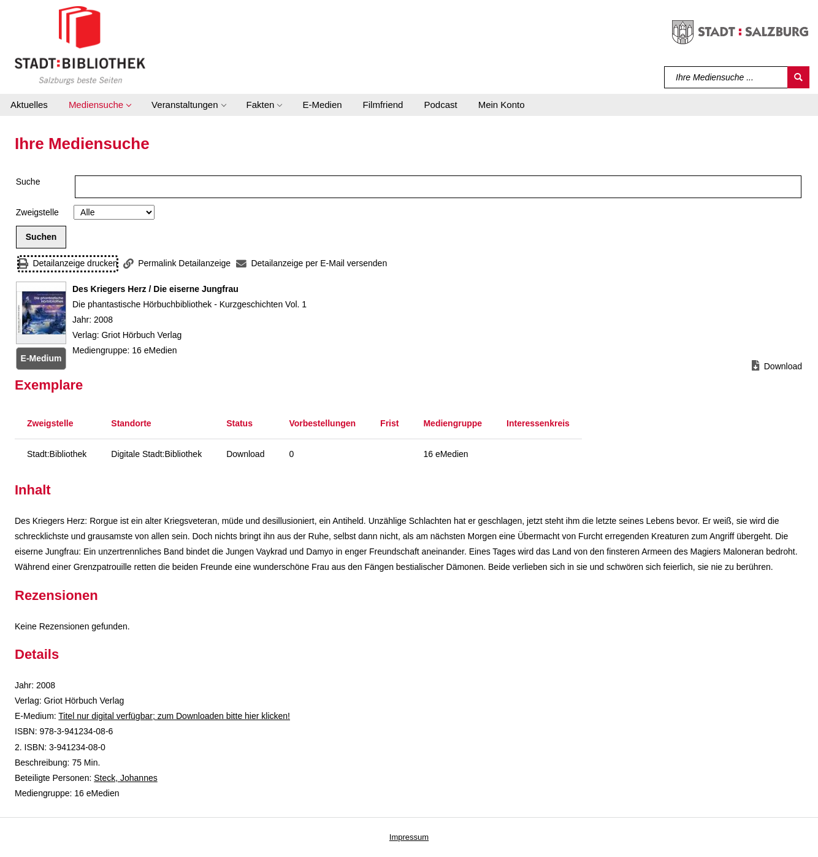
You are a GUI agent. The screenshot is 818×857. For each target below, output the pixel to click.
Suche (28, 181)
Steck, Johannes (126, 778)
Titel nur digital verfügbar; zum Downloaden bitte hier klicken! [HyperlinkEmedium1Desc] (174, 716)
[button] (99, 105)
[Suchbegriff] (726, 77)
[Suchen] (798, 77)
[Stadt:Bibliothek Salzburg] (80, 45)
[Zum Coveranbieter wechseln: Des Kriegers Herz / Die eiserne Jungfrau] (41, 313)
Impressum (409, 837)
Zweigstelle (37, 212)
